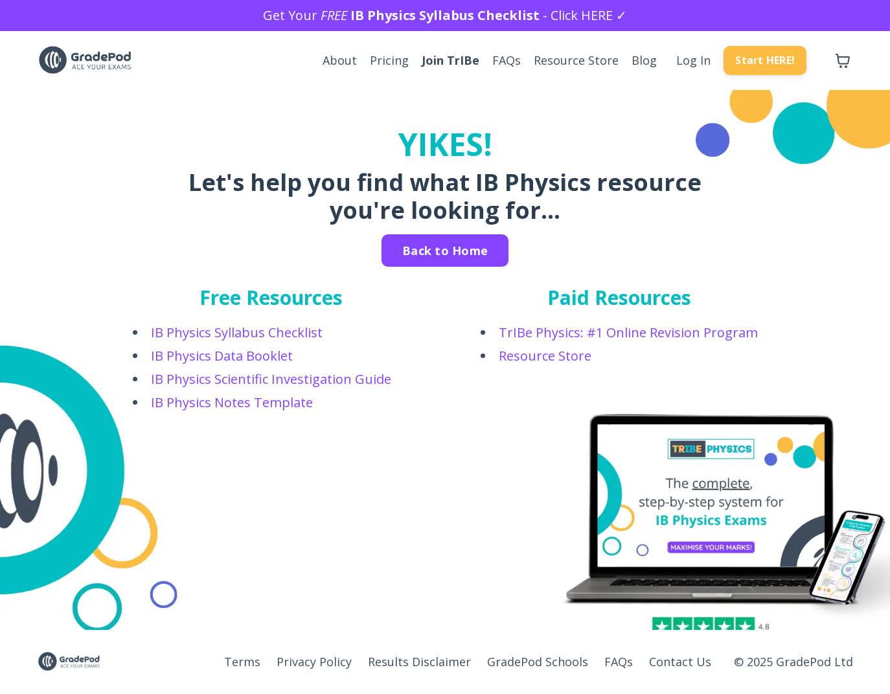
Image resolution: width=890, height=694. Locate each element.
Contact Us (680, 661)
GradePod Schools (537, 661)
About (340, 60)
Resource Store (576, 60)
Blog (644, 60)
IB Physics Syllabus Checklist (237, 332)
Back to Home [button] (445, 250)
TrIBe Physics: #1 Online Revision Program (628, 332)
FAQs (506, 60)
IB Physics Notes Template (232, 402)
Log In (693, 60)
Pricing (389, 60)
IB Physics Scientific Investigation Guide (271, 379)
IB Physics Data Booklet (222, 355)
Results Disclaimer (419, 661)
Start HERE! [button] (765, 60)
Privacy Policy (314, 661)
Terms (242, 661)
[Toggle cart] (842, 60)
